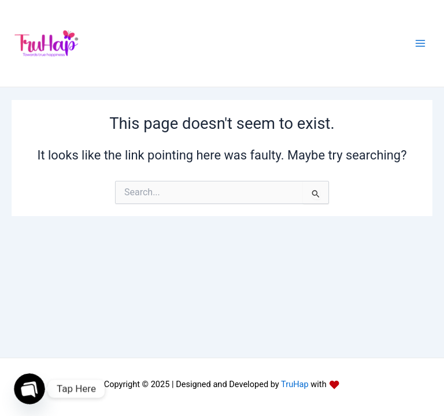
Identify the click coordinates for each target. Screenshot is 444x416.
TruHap (294, 384)
